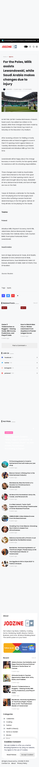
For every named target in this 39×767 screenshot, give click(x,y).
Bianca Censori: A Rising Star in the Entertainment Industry (22, 474)
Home (5, 57)
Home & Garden (10, 732)
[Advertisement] (19, 19)
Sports (11, 57)
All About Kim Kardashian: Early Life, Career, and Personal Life (22, 496)
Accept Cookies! (27, 755)
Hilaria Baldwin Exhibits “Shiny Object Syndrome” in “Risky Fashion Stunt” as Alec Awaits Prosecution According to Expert (19, 442)
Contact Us (6, 763)
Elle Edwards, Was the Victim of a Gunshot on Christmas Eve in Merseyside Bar (21, 485)
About (13, 763)
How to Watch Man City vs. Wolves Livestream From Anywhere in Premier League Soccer (28, 328)
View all (35, 303)
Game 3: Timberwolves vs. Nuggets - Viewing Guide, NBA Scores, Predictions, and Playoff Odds (9, 329)
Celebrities (8, 432)
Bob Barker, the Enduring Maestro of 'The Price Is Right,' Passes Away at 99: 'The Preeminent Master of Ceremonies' (23, 551)
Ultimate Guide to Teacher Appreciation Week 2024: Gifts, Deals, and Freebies (23, 677)
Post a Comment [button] (19, 345)
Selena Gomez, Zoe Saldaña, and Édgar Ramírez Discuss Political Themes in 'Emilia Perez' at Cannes (24, 665)
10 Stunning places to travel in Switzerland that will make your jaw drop (22, 463)
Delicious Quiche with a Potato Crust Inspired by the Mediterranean (22, 539)
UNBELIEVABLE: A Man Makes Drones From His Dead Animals (21, 517)
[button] (26, 47)
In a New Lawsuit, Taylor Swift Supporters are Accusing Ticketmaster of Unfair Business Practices (23, 506)
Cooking (7, 722)
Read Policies (11, 755)
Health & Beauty (10, 728)
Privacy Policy (22, 763)
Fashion (7, 725)
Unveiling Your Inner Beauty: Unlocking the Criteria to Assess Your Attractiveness (23, 528)
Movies (7, 735)
